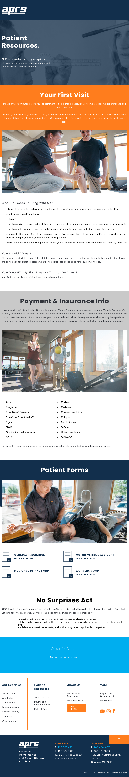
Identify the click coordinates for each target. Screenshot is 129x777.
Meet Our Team (75, 700)
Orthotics (7, 716)
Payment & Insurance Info (42, 703)
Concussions (8, 693)
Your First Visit (42, 697)
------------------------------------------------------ (123, 11)
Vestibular (7, 698)
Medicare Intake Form (25, 573)
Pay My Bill (106, 700)
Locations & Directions (73, 695)
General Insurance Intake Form (23, 557)
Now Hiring (73, 707)
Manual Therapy (10, 711)
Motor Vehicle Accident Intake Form (88, 557)
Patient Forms (42, 709)
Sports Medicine (11, 707)
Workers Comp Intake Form (81, 573)
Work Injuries (9, 721)
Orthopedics (8, 702)
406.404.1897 (102, 747)
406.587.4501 (66, 747)
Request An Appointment (107, 695)
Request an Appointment (64, 657)
